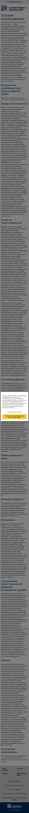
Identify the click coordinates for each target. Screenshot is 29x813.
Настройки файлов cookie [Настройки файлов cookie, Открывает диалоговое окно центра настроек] (14, 411)
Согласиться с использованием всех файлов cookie (14, 416)
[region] (14, 406)
